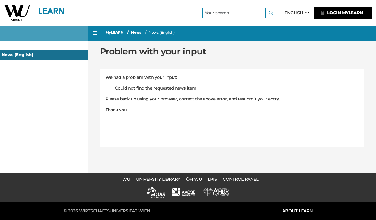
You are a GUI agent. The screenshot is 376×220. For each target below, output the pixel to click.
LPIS (212, 179)
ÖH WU (194, 179)
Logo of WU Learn (34, 13)
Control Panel (240, 179)
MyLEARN (114, 32)
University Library (158, 179)
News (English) (17, 54)
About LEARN (297, 211)
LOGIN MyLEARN (341, 13)
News (136, 32)
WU (126, 179)
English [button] (294, 13)
